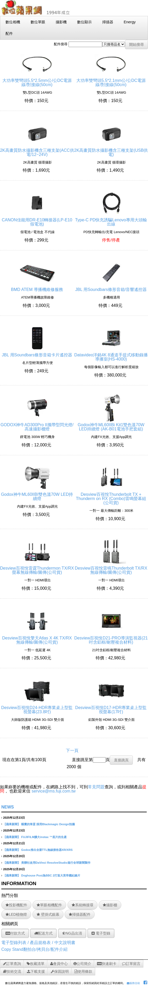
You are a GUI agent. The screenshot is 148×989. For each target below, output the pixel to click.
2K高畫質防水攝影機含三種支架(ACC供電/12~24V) (37, 150)
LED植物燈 (16, 914)
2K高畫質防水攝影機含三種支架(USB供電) (111, 150)
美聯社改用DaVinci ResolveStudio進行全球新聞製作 (55, 862)
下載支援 (36, 971)
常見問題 (96, 787)
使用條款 (83, 971)
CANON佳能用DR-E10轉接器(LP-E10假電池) (37, 219)
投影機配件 (16, 905)
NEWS (7, 807)
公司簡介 (82, 964)
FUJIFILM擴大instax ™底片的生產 (44, 837)
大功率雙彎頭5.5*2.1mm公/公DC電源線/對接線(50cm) (111, 80)
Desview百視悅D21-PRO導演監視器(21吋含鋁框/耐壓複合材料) (111, 638)
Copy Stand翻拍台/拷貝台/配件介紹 (34, 949)
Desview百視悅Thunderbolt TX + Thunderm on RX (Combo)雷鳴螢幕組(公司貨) (111, 496)
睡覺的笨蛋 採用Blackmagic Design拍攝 (48, 824)
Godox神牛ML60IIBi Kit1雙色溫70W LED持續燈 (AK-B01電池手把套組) (111, 424)
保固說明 (60, 971)
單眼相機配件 (49, 905)
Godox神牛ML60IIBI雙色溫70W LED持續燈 (37, 494)
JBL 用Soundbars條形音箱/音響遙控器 (111, 287)
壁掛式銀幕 (48, 914)
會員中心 (59, 964)
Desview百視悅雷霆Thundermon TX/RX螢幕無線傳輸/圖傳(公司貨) (37, 568)
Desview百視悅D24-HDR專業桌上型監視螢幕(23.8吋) (37, 707)
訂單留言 (131, 964)
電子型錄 (101, 933)
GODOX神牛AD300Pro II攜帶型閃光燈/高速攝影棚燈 (37, 424)
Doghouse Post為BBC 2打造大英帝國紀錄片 (50, 875)
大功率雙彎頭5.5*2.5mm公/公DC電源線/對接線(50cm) (37, 80)
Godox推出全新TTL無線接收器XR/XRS (47, 849)
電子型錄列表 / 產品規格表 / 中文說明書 (38, 942)
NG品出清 (72, 933)
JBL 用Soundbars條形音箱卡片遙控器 (37, 353)
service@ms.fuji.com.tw (54, 791)
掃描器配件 (79, 914)
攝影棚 (110, 905)
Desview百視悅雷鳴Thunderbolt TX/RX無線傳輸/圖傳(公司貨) (111, 568)
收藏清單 (35, 964)
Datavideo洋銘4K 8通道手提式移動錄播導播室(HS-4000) (111, 355)
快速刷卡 (106, 964)
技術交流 (12, 971)
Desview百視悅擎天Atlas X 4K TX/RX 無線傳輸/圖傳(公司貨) (37, 638)
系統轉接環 (82, 905)
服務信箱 (133, 983)
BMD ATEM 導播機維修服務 (37, 287)
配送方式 (43, 933)
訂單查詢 (12, 964)
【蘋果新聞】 (11, 824)
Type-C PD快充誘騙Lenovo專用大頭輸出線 (111, 219)
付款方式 (15, 933)
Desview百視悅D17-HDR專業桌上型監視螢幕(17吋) (111, 707)
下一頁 (72, 750)
